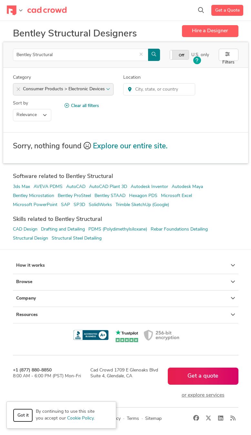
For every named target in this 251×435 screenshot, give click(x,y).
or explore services (203, 395)
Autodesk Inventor (149, 186)
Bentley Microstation (33, 195)
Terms (133, 418)
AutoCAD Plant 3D (108, 186)
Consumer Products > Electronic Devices (66, 89)
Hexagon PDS (143, 195)
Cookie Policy (80, 418)
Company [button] (125, 298)
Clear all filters (82, 105)
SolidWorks (100, 205)
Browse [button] (125, 281)
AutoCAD (75, 186)
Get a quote (202, 376)
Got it (23, 415)
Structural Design (30, 238)
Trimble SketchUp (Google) (142, 205)
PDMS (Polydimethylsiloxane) (117, 229)
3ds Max (21, 186)
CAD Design (25, 229)
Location (132, 77)
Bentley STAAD (110, 195)
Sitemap (153, 418)
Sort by (20, 103)
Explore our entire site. (130, 146)
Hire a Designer (210, 31)
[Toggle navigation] (14, 10)
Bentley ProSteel (74, 195)
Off (181, 55)
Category (22, 77)
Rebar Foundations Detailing (179, 229)
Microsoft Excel (176, 195)
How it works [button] (125, 265)
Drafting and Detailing (63, 229)
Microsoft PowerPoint (35, 205)
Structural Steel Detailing (77, 238)
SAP (65, 205)
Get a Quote (227, 10)
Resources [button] (125, 314)
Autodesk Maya (187, 186)
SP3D (79, 205)
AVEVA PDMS (48, 186)
